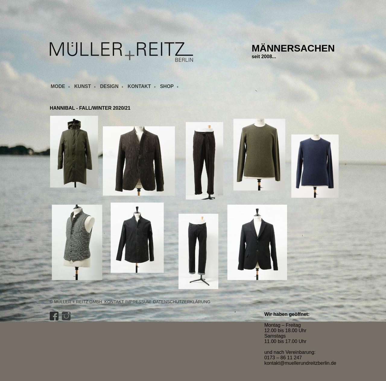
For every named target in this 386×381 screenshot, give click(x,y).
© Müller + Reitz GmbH (76, 301)
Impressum (138, 301)
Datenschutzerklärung (181, 301)
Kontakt (114, 301)
